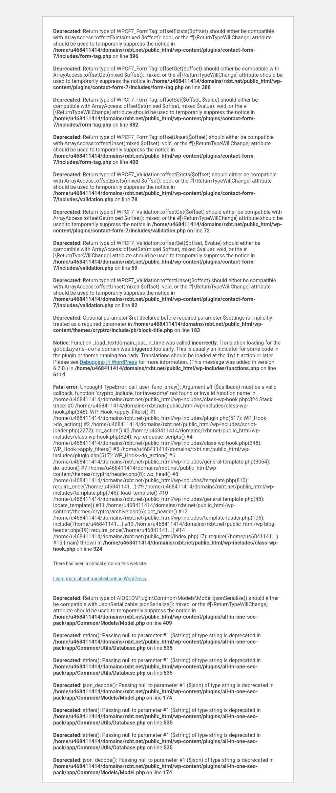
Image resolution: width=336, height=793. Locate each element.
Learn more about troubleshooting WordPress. (100, 580)
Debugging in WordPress (108, 363)
